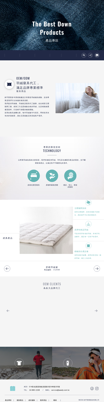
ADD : (26, 387)
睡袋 (55, 55)
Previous (7, 269)
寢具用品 (42, 55)
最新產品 (12, 55)
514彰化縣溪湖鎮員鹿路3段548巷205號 (44, 387)
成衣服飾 (27, 55)
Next (97, 269)
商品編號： (48, 270)
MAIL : (48, 390)
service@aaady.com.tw (60, 390)
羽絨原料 (68, 55)
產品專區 (8, 400)
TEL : (26, 390)
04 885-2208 (34, 390)
